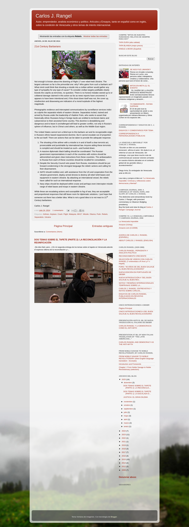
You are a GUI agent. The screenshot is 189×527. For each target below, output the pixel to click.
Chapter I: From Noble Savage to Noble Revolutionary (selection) (135, 368)
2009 (124, 470)
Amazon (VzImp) (126, 225)
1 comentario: (58, 210)
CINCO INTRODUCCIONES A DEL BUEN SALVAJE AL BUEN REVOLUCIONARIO (136, 313)
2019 (124, 445)
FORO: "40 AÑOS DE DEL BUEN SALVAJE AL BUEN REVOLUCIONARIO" (136, 268)
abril (126, 419)
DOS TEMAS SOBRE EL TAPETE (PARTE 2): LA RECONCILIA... (137, 387)
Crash (60, 214)
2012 (124, 466)
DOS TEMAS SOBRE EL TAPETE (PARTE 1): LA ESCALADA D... (137, 392)
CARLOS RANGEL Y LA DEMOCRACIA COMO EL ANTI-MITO (135, 327)
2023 (124, 435)
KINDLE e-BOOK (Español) (130, 49)
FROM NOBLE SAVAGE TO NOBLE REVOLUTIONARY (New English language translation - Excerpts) (136, 358)
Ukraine (48, 217)
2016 (124, 456)
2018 (124, 449)
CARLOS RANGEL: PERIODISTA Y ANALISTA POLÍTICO (133, 252)
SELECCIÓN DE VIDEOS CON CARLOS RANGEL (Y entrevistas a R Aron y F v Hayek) (135, 261)
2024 (124, 431)
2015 (124, 459)
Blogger (114, 517)
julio (126, 412)
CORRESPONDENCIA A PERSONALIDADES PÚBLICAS (132, 135)
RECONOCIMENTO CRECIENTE (132, 256)
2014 (124, 463)
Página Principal (63, 226)
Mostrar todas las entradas (95, 36)
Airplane (53, 214)
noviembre (128, 402)
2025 (124, 379)
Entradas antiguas (102, 226)
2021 (124, 442)
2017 (124, 452)
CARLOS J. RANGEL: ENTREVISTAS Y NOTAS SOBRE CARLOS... (135, 290)
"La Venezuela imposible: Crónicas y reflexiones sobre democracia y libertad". (137, 180)
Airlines (46, 214)
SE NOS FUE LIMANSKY (140, 69)
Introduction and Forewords (130, 364)
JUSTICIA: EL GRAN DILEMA (135, 397)
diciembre (128, 383)
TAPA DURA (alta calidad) (129, 42)
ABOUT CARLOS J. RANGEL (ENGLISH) (136, 240)
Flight (65, 214)
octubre (127, 405)
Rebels (105, 214)
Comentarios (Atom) (54, 232)
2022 (124, 438)
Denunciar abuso (127, 477)
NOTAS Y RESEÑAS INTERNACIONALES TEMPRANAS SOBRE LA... (136, 284)
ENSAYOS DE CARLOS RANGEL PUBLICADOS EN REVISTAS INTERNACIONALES (133, 296)
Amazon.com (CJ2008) (128, 228)
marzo (126, 423)
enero (126, 426)
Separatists (39, 217)
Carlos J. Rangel (54, 16)
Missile (86, 214)
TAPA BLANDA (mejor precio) (131, 46)
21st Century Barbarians (47, 46)
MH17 (79, 214)
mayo (126, 416)
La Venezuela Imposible (128, 221)
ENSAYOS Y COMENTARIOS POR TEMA (136, 130)
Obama (93, 214)
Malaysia (72, 214)
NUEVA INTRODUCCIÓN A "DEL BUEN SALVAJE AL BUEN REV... (135, 279)
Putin (99, 214)
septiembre (129, 409)
